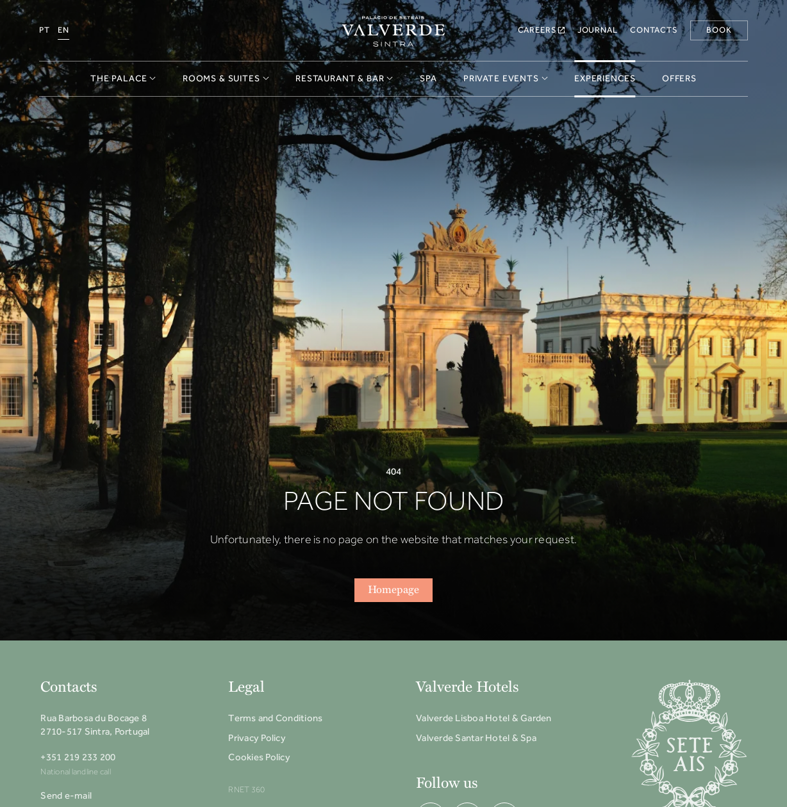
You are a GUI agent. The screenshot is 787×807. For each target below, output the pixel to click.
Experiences (604, 78)
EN (63, 30)
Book (718, 30)
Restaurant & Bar (344, 78)
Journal (597, 30)
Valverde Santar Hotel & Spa (476, 738)
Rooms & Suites (226, 78)
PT (44, 30)
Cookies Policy (259, 757)
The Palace (123, 78)
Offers (679, 78)
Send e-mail (66, 795)
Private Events (505, 78)
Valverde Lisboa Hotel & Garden (484, 718)
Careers (541, 30)
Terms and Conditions (275, 718)
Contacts (654, 30)
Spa (428, 78)
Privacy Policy (257, 738)
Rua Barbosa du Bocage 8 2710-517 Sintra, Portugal (94, 724)
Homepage (393, 589)
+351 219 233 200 (77, 757)
